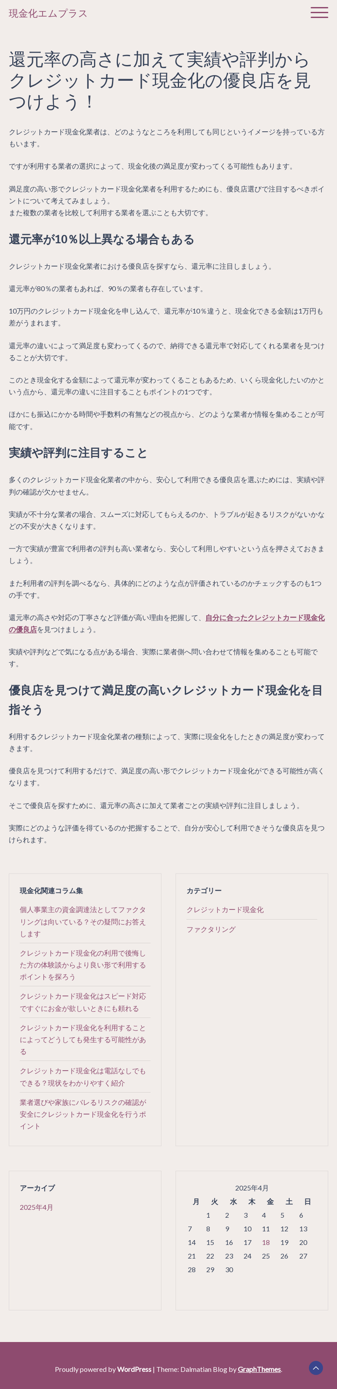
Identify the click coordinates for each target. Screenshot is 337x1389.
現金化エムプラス (48, 13)
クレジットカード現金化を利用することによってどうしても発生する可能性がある (83, 1039)
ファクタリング (211, 929)
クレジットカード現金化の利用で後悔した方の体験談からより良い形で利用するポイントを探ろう (83, 965)
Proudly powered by (104, 1369)
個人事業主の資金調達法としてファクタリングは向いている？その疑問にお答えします (83, 921)
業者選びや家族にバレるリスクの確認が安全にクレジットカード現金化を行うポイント (83, 1114)
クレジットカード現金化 (225, 909)
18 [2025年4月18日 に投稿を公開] (266, 1242)
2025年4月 (37, 1207)
